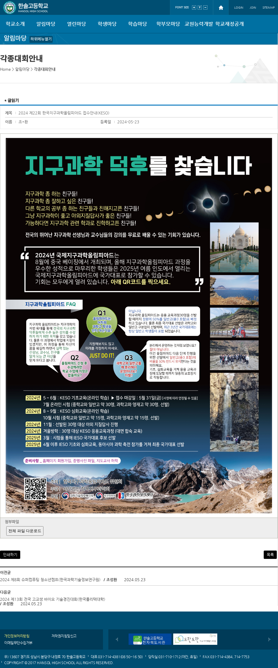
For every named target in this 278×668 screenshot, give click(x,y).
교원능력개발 (199, 24)
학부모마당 (168, 24)
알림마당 (45, 24)
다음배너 (269, 639)
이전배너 (117, 639)
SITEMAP (269, 7)
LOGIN (238, 7)
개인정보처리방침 (16, 636)
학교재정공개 (229, 24)
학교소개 (15, 24)
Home (5, 69)
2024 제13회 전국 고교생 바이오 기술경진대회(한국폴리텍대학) (52, 599)
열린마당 (76, 24)
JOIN (253, 7)
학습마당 (137, 24)
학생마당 (107, 24)
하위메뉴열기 (41, 39)
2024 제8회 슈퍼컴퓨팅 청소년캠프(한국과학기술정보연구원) (50, 579)
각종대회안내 (44, 69)
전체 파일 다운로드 (24, 531)
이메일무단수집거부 (18, 643)
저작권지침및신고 (63, 636)
